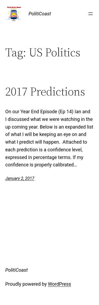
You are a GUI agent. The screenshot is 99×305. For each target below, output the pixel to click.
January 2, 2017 (19, 178)
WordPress (59, 284)
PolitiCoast (40, 13)
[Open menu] (90, 14)
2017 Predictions (45, 91)
